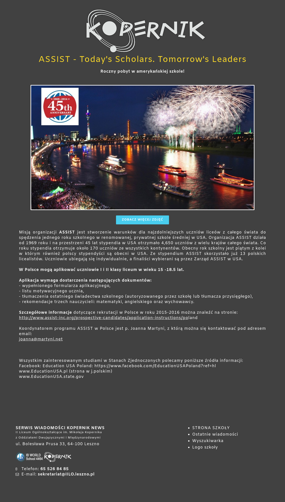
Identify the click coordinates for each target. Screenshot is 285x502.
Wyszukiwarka (208, 441)
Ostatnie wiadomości (215, 435)
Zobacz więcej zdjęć (142, 220)
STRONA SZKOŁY (211, 428)
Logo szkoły (205, 448)
